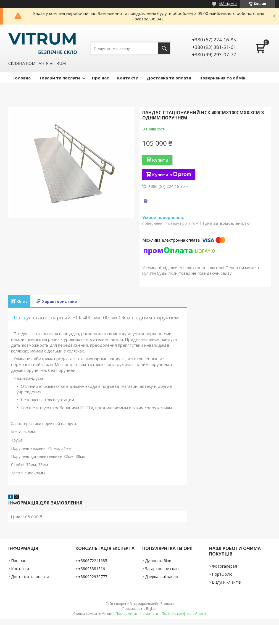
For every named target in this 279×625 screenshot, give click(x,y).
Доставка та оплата (169, 78)
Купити (160, 160)
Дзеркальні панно (161, 576)
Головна (21, 78)
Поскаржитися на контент (137, 613)
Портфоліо (222, 574)
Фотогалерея (224, 566)
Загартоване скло (162, 568)
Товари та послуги (59, 78)
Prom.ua (167, 603)
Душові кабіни (158, 560)
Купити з (171, 174)
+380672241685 (92, 560)
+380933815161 (92, 568)
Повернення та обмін (222, 78)
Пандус (22, 317)
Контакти (127, 78)
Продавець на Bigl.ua (139, 608)
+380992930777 (92, 576)
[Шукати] (164, 48)
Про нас (100, 78)
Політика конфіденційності (184, 613)
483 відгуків (228, 3)
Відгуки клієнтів (226, 582)
